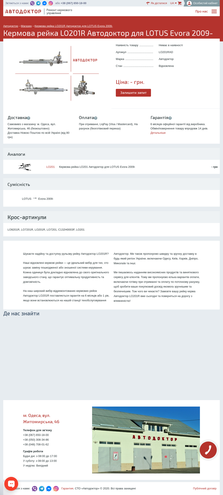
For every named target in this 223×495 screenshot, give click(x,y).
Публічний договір (205, 488)
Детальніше (158, 132)
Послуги (114, 12)
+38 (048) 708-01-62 (36, 444)
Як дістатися (156, 3)
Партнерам (179, 12)
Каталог (141, 12)
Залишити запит (133, 92)
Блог (128, 12)
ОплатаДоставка (158, 12)
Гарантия (67, 488)
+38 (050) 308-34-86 (36, 439)
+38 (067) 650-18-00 (73, 3)
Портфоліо (199, 12)
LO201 (50, 166)
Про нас (98, 12)
